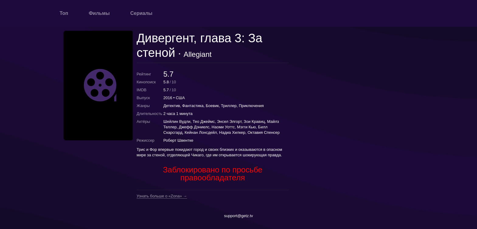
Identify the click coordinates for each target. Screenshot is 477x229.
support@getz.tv (238, 215)
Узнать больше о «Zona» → (162, 196)
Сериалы (141, 13)
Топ (64, 13)
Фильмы (99, 13)
